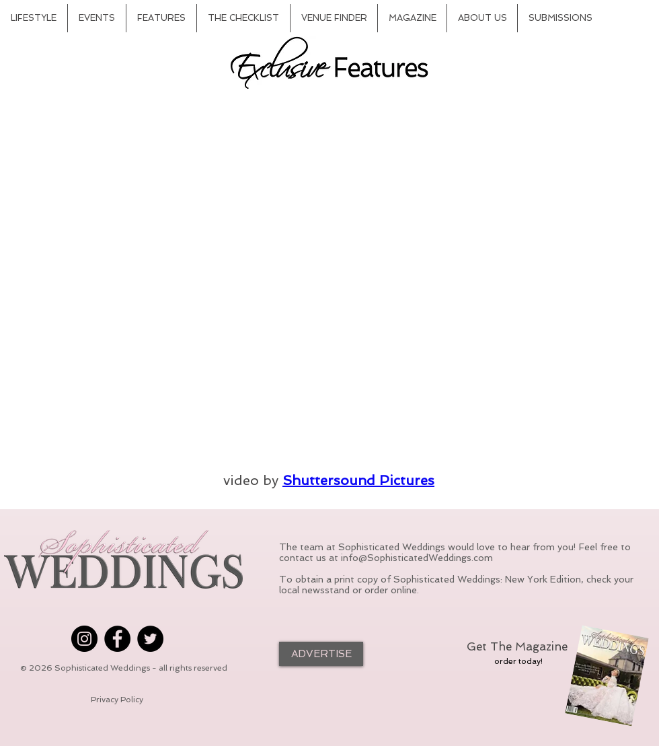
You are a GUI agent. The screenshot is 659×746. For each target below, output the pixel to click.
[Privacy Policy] (117, 700)
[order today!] (518, 661)
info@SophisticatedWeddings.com (417, 557)
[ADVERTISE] (321, 654)
